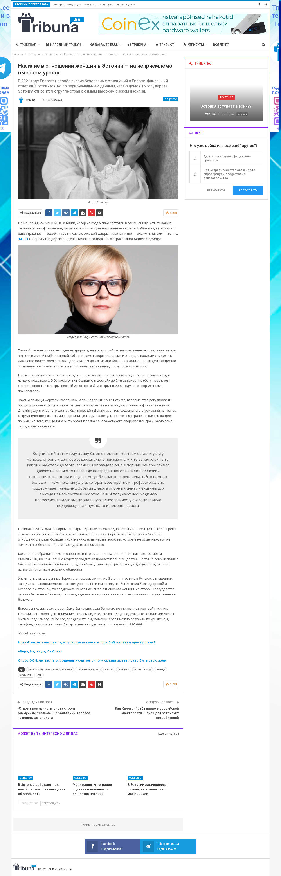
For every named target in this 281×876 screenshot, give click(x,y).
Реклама (90, 4)
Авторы (58, 4)
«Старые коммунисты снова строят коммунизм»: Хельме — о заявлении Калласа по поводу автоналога (53, 713)
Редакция (74, 4)
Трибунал (26, 45)
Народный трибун (63, 45)
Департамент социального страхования (50, 669)
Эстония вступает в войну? (226, 106)
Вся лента (221, 45)
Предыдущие (29, 803)
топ (39, 675)
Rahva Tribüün (104, 45)
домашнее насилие (87, 669)
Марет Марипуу (142, 669)
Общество (171, 99)
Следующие (51, 803)
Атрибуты (194, 45)
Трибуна (137, 45)
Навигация (124, 4)
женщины (123, 669)
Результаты (216, 190)
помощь (160, 669)
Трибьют (165, 45)
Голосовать (248, 190)
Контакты (106, 4)
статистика (26, 675)
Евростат (108, 669)
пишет (23, 238)
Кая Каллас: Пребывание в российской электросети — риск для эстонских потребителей (147, 713)
